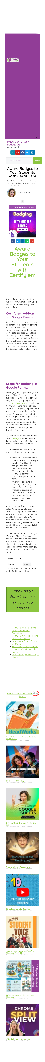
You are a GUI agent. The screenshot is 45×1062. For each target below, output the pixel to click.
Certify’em (16, 438)
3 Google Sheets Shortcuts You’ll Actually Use (21, 824)
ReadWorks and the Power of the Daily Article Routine (21, 738)
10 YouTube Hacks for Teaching (18, 909)
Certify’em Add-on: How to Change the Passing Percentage (24, 630)
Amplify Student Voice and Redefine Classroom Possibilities (20, 952)
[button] (36, 137)
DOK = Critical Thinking (15, 781)
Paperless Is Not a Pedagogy (18, 143)
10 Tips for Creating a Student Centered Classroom (21, 996)
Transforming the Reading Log (18, 867)
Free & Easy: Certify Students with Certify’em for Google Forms (25, 649)
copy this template (18, 403)
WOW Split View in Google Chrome (19, 1039)
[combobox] (19, 160)
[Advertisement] (25, 18)
